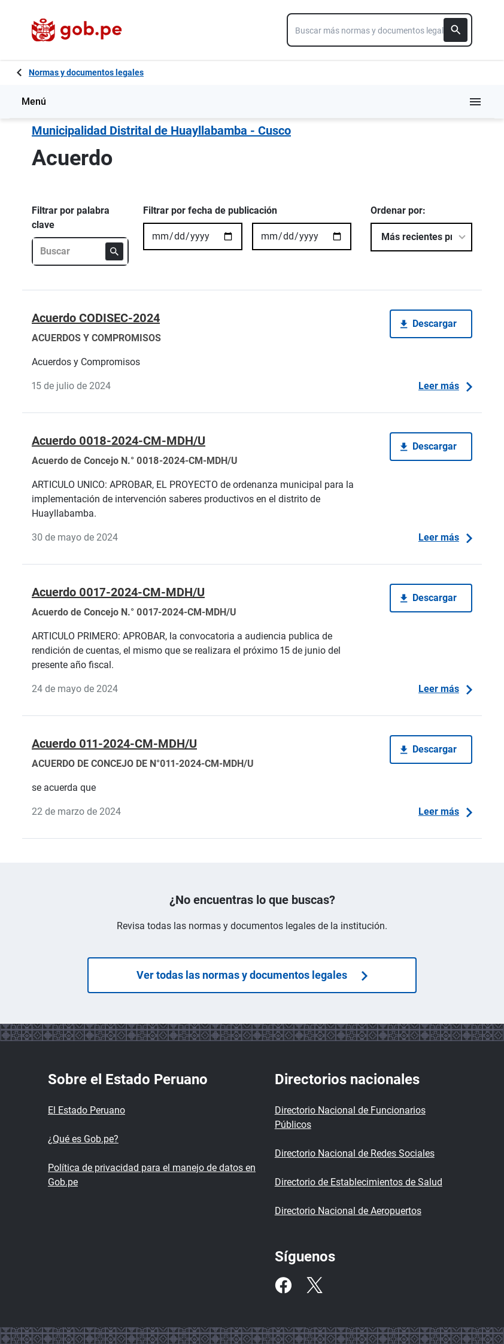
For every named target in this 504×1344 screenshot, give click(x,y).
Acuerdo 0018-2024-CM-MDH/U (118, 440)
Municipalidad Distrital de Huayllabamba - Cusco (161, 130)
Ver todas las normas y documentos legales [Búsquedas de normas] (252, 975)
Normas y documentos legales (86, 72)
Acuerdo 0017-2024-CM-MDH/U (118, 592)
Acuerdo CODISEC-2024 (96, 318)
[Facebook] (283, 1285)
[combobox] (379, 30)
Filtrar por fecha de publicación (210, 210)
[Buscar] (455, 30)
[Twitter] (314, 1285)
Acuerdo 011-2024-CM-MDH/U (114, 743)
